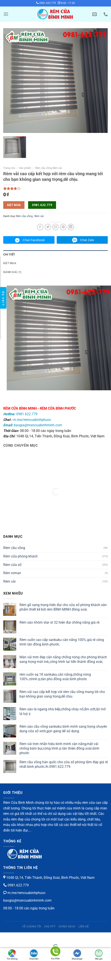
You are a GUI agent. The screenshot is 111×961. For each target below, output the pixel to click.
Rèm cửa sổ (12, 565)
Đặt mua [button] (14, 205)
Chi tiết (9, 254)
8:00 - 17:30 (66, 3)
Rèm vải (39, 216)
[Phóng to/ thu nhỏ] (17, 936)
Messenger (77, 954)
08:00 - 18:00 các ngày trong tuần (29, 908)
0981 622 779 (46, 3)
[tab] (55, 254)
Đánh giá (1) (12, 272)
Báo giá (99, 954)
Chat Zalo (87, 240)
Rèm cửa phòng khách (20, 556)
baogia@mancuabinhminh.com (32, 425)
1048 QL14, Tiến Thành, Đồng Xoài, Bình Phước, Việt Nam (49, 878)
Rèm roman (12, 573)
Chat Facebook (34, 240)
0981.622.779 (42, 205)
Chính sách (67, 926)
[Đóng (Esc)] (4, 936)
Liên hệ (83, 926)
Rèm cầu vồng (24, 216)
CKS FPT (49, 926)
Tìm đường (12, 954)
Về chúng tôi (31, 926)
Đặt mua (9, 263)
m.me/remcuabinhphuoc (32, 420)
